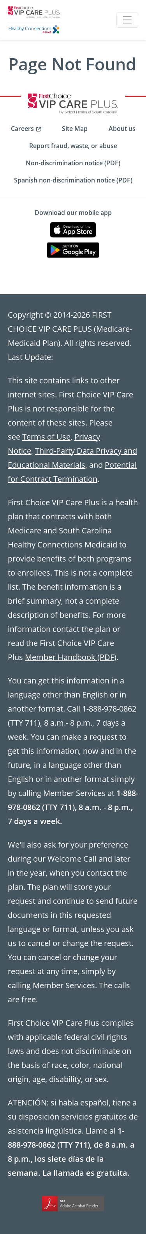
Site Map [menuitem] (75, 128)
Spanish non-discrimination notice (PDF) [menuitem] (73, 180)
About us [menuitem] (122, 128)
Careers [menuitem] (22, 128)
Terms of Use (46, 436)
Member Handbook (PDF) (70, 657)
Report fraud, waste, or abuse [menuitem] (73, 145)
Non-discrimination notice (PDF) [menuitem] (73, 163)
